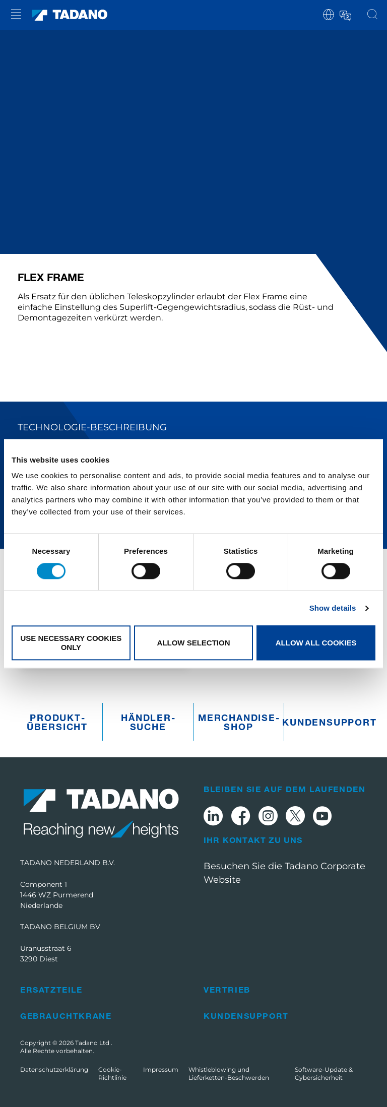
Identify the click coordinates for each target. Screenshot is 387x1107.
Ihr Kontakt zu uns (253, 839)
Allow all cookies (316, 642)
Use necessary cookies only (70, 643)
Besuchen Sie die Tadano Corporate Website (284, 873)
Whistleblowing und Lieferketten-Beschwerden (228, 1073)
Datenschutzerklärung (54, 1069)
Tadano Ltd (93, 1043)
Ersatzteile (51, 989)
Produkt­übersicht (57, 722)
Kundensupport (329, 722)
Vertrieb (227, 989)
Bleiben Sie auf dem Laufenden (284, 789)
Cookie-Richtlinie (112, 1073)
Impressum (160, 1069)
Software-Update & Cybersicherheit (324, 1073)
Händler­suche (148, 722)
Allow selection (193, 642)
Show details (332, 608)
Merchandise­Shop (238, 722)
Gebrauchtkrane (65, 1015)
